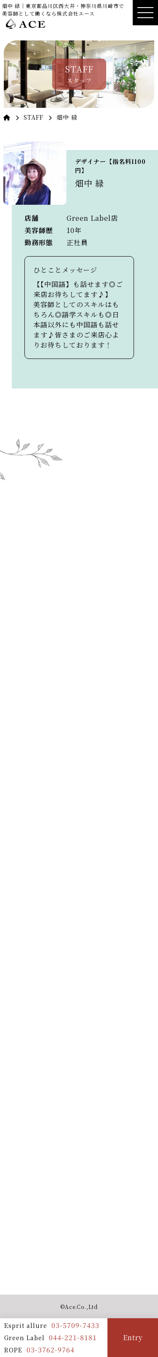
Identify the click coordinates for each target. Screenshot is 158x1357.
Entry (133, 1337)
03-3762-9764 (51, 1349)
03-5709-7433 (75, 1325)
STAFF (33, 117)
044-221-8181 (73, 1337)
